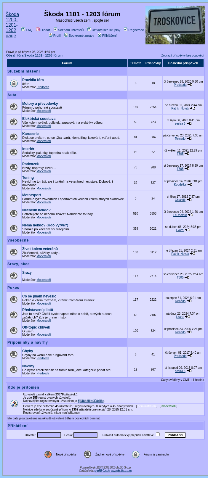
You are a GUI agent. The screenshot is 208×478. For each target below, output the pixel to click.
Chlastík (180, 200)
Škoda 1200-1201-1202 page (12, 25)
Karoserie (30, 134)
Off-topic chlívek (36, 327)
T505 (180, 153)
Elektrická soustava (38, 119)
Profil (55, 35)
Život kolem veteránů (40, 249)
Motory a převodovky (40, 104)
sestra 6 (180, 123)
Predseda (42, 87)
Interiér (28, 149)
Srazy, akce (18, 264)
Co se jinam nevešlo (39, 296)
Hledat (43, 30)
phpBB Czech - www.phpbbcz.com (113, 470)
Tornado (180, 138)
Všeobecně (18, 240)
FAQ (26, 30)
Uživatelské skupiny (104, 30)
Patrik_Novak (180, 108)
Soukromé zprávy (79, 35)
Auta (12, 95)
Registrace (134, 30)
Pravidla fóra (33, 80)
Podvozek (30, 164)
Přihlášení (107, 35)
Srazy (27, 273)
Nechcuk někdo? (36, 210)
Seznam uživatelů (69, 30)
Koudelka (180, 184)
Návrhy (28, 366)
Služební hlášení (23, 71)
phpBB (96, 467)
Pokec (13, 288)
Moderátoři (43, 110)
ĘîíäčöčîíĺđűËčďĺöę (91, 401)
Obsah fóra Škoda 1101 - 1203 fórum (34, 55)
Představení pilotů (37, 310)
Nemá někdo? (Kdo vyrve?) (45, 225)
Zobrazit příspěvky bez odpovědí (182, 55)
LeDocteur (180, 215)
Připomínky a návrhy (27, 342)
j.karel (180, 230)
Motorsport (31, 195)
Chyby (27, 351)
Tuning (28, 178)
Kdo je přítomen (23, 387)
